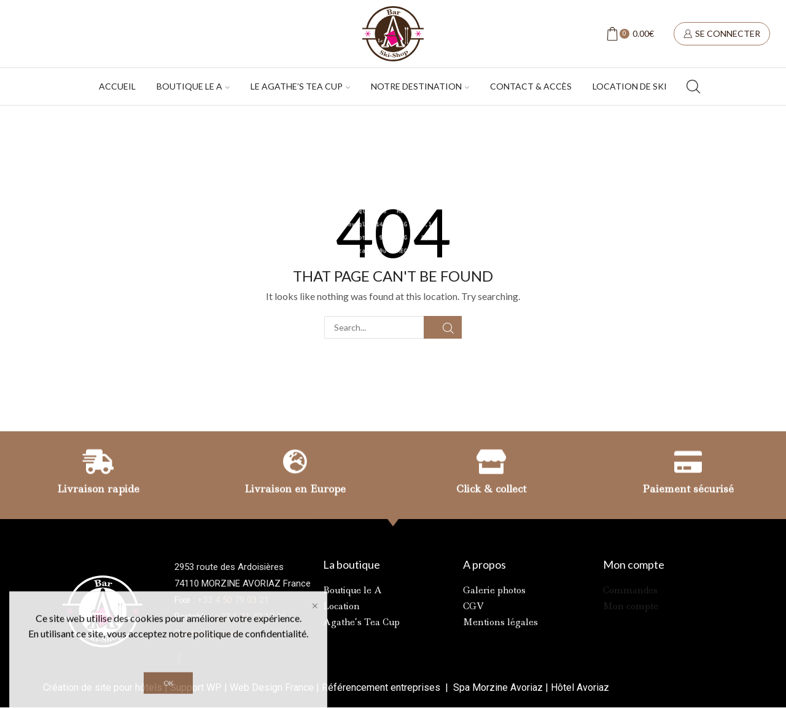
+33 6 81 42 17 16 (251, 616)
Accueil (117, 86)
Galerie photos (494, 590)
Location (341, 606)
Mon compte (630, 606)
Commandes (630, 590)
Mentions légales (500, 622)
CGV (473, 606)
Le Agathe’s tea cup (300, 86)
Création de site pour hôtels (102, 687)
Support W (192, 687)
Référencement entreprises (382, 687)
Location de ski (630, 86)
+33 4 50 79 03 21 (233, 600)
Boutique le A (352, 590)
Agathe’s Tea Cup (361, 622)
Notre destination (420, 86)
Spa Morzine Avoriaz (497, 687)
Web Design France (272, 687)
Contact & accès (531, 86)
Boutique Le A (193, 86)
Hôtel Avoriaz (580, 687)
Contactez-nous (207, 633)
